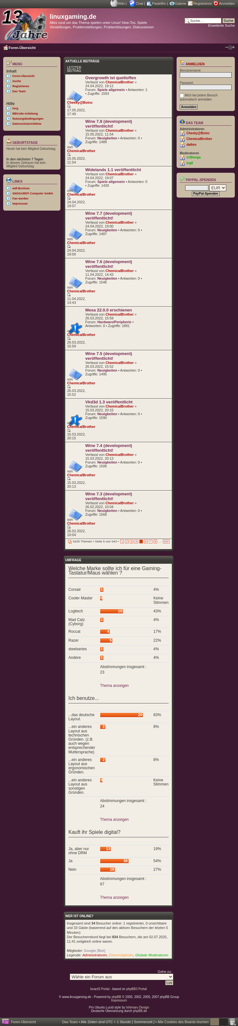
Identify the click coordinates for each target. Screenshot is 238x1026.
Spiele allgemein (111, 90)
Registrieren (202, 3)
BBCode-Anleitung (25, 113)
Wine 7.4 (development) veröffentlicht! (108, 448)
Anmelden (227, 3)
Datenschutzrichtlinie (26, 123)
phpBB (116, 997)
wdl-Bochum (21, 188)
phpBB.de (140, 1011)
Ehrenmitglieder (121, 955)
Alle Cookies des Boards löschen (183, 1022)
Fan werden (20, 198)
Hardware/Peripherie (114, 322)
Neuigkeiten (107, 138)
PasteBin (159, 3)
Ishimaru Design (137, 1007)
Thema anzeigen (114, 685)
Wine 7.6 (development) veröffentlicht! (108, 264)
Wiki (121, 3)
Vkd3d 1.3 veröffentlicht (109, 402)
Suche (16, 81)
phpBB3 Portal (136, 989)
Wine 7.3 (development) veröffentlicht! (108, 496)
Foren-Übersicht (22, 48)
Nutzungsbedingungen (27, 118)
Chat (139, 3)
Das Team (19, 91)
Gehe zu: (165, 972)
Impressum (20, 203)
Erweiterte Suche (221, 25)
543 (166, 541)
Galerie (180, 3)
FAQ (15, 108)
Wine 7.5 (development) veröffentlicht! (108, 356)
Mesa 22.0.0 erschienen (108, 310)
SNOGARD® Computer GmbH (32, 193)
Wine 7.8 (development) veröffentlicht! (108, 124)
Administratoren (94, 955)
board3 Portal (99, 989)
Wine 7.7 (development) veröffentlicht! (108, 215)
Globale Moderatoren (151, 955)
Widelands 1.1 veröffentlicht (113, 169)
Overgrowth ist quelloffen (110, 77)
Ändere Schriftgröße (230, 47)
